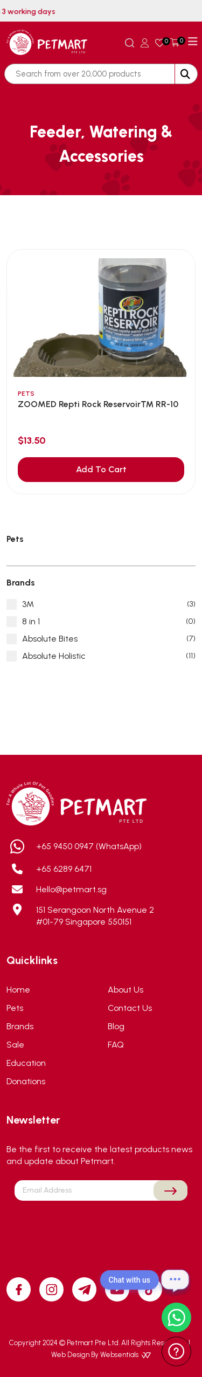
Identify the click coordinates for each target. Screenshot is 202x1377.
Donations (25, 1081)
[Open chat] (175, 1280)
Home (18, 989)
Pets (14, 1008)
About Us (125, 989)
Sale (15, 1044)
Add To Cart (101, 469)
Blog (116, 1026)
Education (26, 1063)
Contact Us (130, 1008)
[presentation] (101, 1226)
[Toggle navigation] (193, 41)
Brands (19, 1026)
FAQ (116, 1044)
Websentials (125, 1355)
